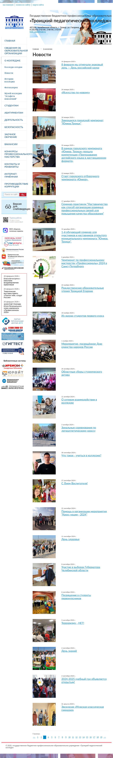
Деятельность (13, 119)
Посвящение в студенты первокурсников (76, 597)
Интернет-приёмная (11, 175)
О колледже (12, 60)
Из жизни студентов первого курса (82, 315)
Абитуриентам (13, 112)
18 (98, 737)
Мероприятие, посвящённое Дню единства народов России (81, 345)
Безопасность (13, 127)
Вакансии (10, 144)
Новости (8, 73)
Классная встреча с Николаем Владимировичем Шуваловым (12, 282)
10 (69, 737)
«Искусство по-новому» (75, 92)
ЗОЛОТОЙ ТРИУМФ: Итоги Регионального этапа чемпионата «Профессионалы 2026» (13, 308)
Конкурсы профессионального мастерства (15, 154)
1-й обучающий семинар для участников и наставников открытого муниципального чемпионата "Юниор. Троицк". (84, 237)
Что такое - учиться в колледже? (81, 455)
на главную (8, 5)
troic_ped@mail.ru (38, 32)
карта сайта (38, 5)
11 (73, 737)
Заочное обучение (10, 135)
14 (84, 737)
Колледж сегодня (13, 67)
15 (87, 737)
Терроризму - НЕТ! (72, 623)
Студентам (11, 105)
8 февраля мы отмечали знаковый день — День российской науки (82, 66)
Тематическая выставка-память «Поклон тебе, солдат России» (13, 294)
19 (101, 737)
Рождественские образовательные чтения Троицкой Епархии (82, 289)
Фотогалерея (11, 87)
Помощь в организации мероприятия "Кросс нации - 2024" (84, 513)
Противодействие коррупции (15, 185)
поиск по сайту (23, 5)
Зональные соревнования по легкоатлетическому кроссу (78, 429)
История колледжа (9, 80)
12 (76, 737)
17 (94, 737)
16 (91, 737)
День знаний (69, 651)
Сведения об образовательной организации (15, 50)
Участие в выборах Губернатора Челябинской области (80, 569)
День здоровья (70, 539)
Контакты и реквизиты (12, 165)
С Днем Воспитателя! (74, 483)
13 (80, 737)
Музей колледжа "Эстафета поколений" (13, 96)
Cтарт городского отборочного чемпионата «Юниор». (80, 178)
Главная (9, 40)
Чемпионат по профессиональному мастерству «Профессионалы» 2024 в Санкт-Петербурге (84, 263)
